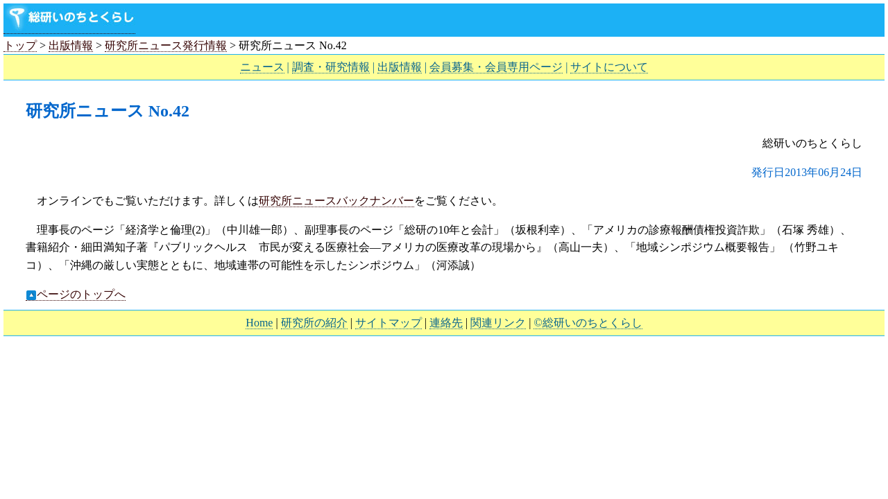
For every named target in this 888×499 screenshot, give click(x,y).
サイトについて (609, 67)
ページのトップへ (76, 294)
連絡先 (446, 323)
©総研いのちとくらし (587, 323)
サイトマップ (388, 323)
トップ (20, 45)
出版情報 (71, 45)
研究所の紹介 (314, 323)
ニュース (262, 67)
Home (259, 323)
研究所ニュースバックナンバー (336, 201)
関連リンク (498, 323)
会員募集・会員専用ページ (496, 67)
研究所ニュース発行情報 (166, 45)
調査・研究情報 (331, 67)
